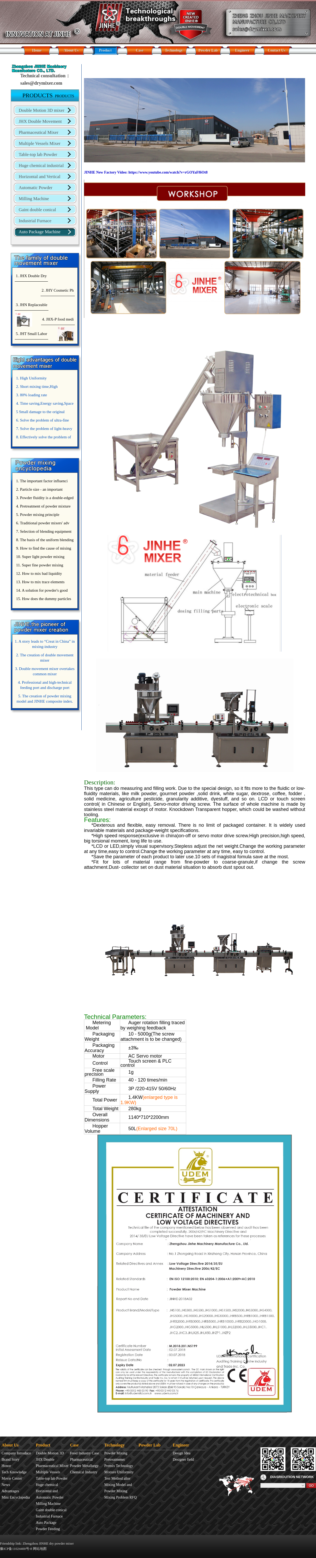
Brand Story (10, 1459)
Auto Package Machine (40, 231)
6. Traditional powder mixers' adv (42, 523)
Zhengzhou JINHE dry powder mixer (48, 1543)
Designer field (183, 1459)
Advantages (10, 1491)
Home (37, 50)
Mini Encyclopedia (16, 1497)
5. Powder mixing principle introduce (37, 515)
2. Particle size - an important (39, 489)
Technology (174, 50)
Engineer (242, 50)
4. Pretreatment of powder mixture (43, 506)
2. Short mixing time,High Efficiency (36, 387)
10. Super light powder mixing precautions (40, 558)
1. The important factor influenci (42, 481)
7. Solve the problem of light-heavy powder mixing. (43, 430)
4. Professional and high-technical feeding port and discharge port (45, 685)
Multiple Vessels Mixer (39, 143)
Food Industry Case (84, 1453)
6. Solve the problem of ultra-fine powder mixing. (42, 421)
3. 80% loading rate (31, 395)
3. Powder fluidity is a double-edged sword (44, 499)
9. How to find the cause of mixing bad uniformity (43, 549)
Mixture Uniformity (119, 1472)
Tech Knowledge (14, 1472)
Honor (6, 1466)
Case (140, 50)
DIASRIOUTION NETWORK (287, 1477)
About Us (71, 50)
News (6, 1485)
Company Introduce (16, 1453)
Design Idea (181, 1453)
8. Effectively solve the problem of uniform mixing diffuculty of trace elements (43, 438)
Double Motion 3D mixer (41, 110)
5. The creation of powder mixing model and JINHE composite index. (45, 698)
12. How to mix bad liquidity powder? (38, 574)
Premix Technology (118, 1466)
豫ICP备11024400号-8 (16, 1549)
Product (105, 50)
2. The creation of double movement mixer (44, 657)
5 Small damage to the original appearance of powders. (40, 413)
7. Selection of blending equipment (43, 531)
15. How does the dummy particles (43, 599)
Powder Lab (208, 50)
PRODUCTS (48, 95)
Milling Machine (34, 198)
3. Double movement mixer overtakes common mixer (45, 671)
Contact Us (276, 50)
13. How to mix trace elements (40, 582)
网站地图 (40, 1549)
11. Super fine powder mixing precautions (39, 566)
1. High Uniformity (31, 378)
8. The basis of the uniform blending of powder (44, 541)
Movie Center (12, 1478)
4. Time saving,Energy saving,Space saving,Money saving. (44, 404)
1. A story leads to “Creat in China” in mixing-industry (45, 644)
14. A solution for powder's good (42, 590)
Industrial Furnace (35, 220)
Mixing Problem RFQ (120, 1497)
